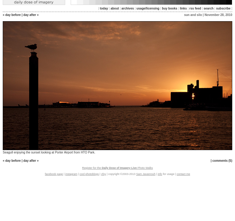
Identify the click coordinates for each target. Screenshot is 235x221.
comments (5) (222, 160)
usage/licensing (147, 8)
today (104, 8)
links (183, 8)
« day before (12, 15)
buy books (169, 8)
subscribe (223, 8)
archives (127, 8)
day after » (31, 15)
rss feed (195, 8)
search (209, 8)
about (114, 8)
